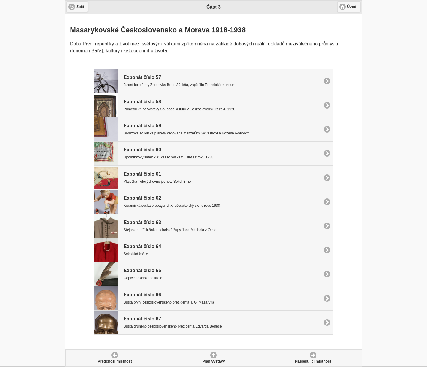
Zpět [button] (80, 7)
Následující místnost (313, 361)
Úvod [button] (351, 7)
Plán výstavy (214, 361)
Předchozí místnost (115, 361)
